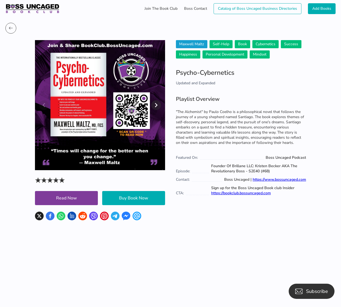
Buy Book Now (133, 198)
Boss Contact (195, 8)
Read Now (66, 198)
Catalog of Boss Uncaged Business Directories (257, 8)
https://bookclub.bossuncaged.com (241, 193)
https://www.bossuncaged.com (279, 179)
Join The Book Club (161, 8)
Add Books (321, 8)
